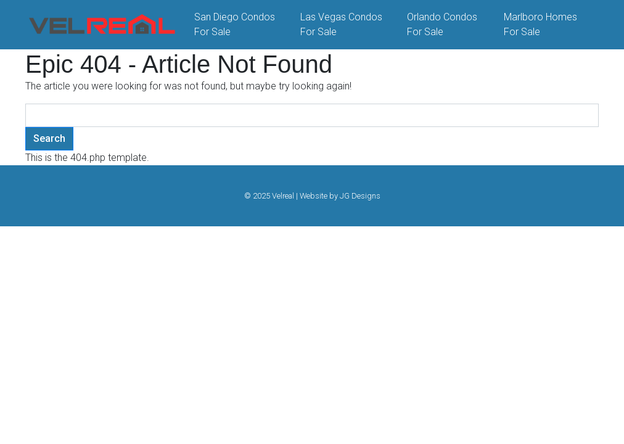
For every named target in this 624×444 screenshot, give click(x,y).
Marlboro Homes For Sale (540, 24)
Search (49, 138)
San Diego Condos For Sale (234, 24)
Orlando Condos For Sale (442, 24)
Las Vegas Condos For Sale (341, 24)
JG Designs (360, 195)
